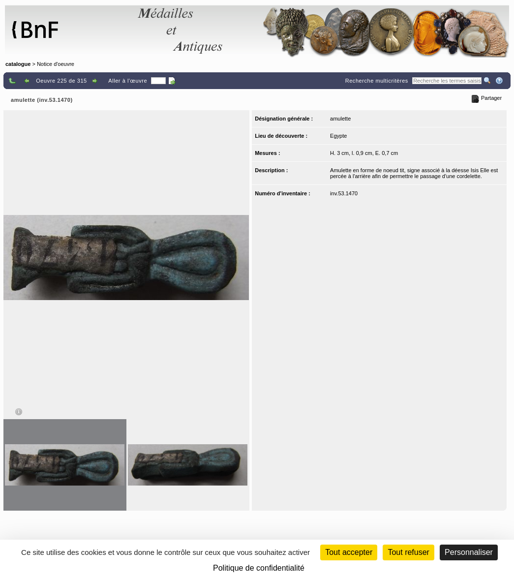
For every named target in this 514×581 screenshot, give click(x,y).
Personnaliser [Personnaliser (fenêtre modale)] (469, 552)
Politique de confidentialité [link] (258, 568)
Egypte (338, 136)
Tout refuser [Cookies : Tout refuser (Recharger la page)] (408, 552)
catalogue (17, 64)
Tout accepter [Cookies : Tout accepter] (348, 552)
